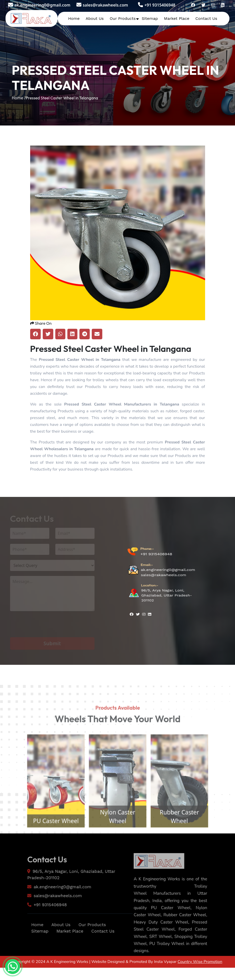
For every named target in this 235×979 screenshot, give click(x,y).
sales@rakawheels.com (102, 5)
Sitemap (150, 18)
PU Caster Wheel (50, 835)
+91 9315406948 (156, 5)
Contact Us (206, 18)
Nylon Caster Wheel (117, 831)
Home (74, 18)
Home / (19, 98)
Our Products (123, 18)
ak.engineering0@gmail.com (39, 5)
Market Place (176, 18)
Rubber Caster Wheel (184, 831)
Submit (48, 643)
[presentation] (44, 627)
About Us (95, 18)
